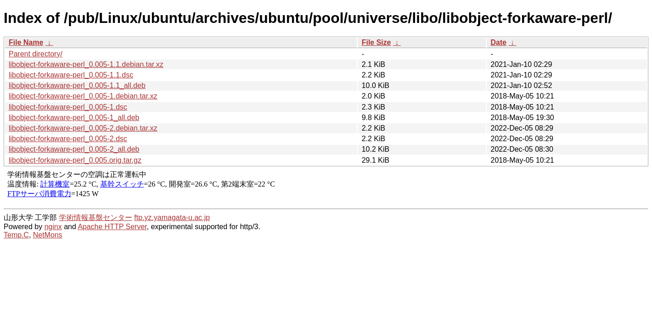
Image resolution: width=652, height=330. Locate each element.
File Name (26, 42)
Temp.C (16, 235)
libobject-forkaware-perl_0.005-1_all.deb (74, 117)
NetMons (47, 235)
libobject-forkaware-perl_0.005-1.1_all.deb (77, 85)
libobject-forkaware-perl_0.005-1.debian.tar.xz (83, 96)
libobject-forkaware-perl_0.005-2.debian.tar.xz (83, 128)
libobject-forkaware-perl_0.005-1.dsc (68, 107)
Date (498, 42)
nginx (53, 227)
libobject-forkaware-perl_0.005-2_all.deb (74, 149)
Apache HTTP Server (112, 227)
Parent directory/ (35, 54)
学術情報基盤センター (95, 217)
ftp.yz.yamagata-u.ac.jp (172, 217)
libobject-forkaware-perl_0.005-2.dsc (68, 139)
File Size (376, 42)
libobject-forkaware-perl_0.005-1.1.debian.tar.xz (86, 64)
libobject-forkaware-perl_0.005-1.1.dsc (71, 75)
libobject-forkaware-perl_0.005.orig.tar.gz (75, 160)
